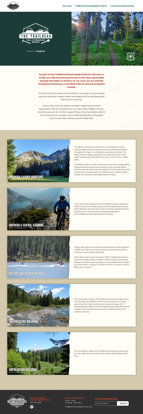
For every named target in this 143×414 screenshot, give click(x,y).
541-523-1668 (35, 402)
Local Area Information (122, 6)
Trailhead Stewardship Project (91, 6)
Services (67, 6)
